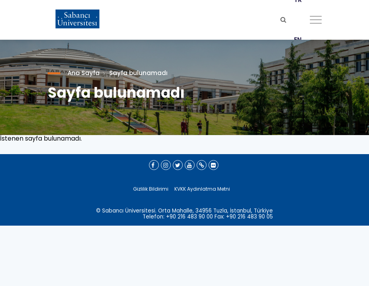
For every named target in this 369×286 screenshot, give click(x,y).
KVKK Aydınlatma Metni (202, 189)
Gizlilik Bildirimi (150, 189)
